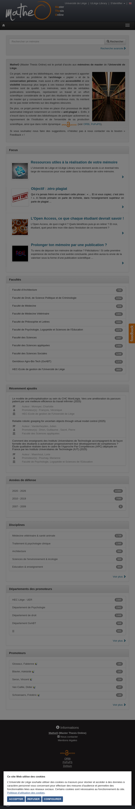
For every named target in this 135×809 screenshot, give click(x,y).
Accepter (16, 799)
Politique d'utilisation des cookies (26, 792)
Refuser (33, 799)
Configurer (52, 799)
